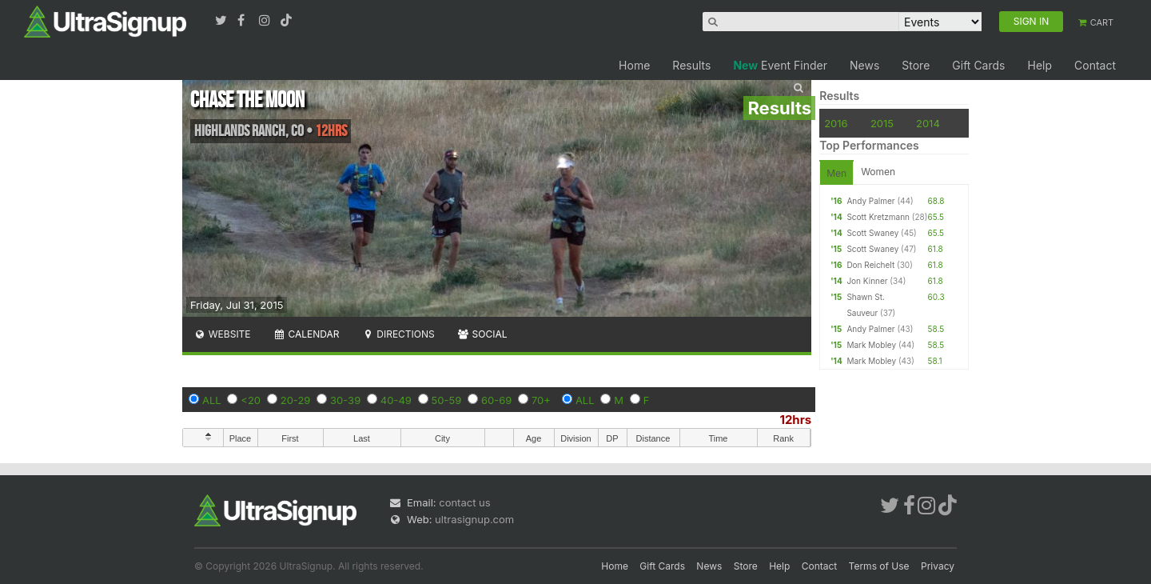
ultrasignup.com (474, 519)
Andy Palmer (870, 201)
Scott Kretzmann (878, 217)
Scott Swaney (872, 233)
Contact (1095, 65)
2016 (835, 123)
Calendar (306, 334)
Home (634, 65)
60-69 (496, 400)
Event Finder (780, 65)
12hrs (795, 419)
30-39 (345, 400)
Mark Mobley (871, 345)
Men (836, 173)
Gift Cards (978, 65)
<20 (251, 400)
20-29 (296, 400)
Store (916, 65)
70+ (541, 400)
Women (878, 172)
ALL (211, 400)
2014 (928, 123)
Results (691, 65)
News (864, 65)
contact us (464, 502)
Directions (397, 334)
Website (222, 334)
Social (482, 334)
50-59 (447, 400)
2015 (882, 123)
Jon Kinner (866, 281)
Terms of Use (879, 566)
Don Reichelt (870, 265)
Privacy (937, 566)
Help (1039, 65)
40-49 (396, 400)
